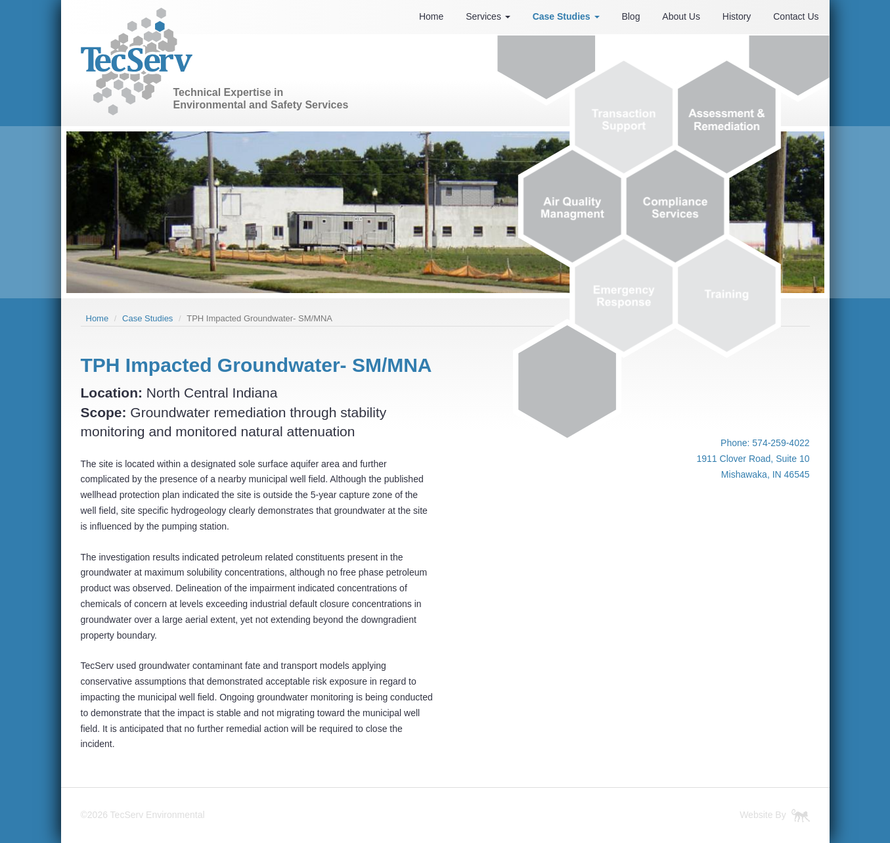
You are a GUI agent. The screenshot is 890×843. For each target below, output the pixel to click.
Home (431, 16)
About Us (681, 16)
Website (756, 814)
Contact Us (795, 16)
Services (488, 16)
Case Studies (566, 16)
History (737, 16)
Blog (630, 16)
